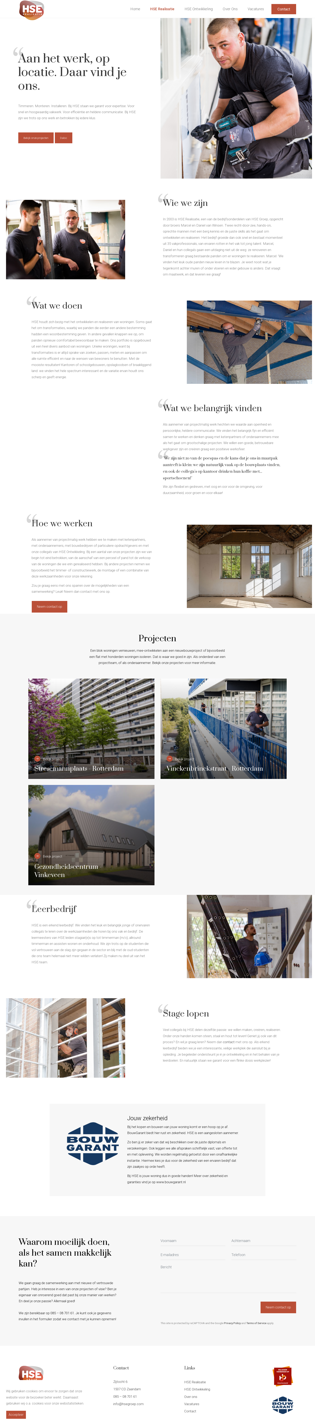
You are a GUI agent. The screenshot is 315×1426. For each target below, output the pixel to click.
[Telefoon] (263, 1255)
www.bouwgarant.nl (171, 1182)
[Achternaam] (263, 1241)
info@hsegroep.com (128, 1404)
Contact (283, 9)
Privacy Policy (232, 1323)
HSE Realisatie (162, 9)
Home (135, 9)
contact (229, 1042)
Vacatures (256, 9)
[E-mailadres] (193, 1255)
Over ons (230, 9)
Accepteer (16, 1415)
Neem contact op (49, 607)
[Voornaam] (193, 1241)
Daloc (63, 137)
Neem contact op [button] (278, 1307)
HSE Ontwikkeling (199, 9)
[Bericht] (228, 1278)
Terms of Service (256, 1323)
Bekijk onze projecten (36, 137)
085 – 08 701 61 (125, 1396)
